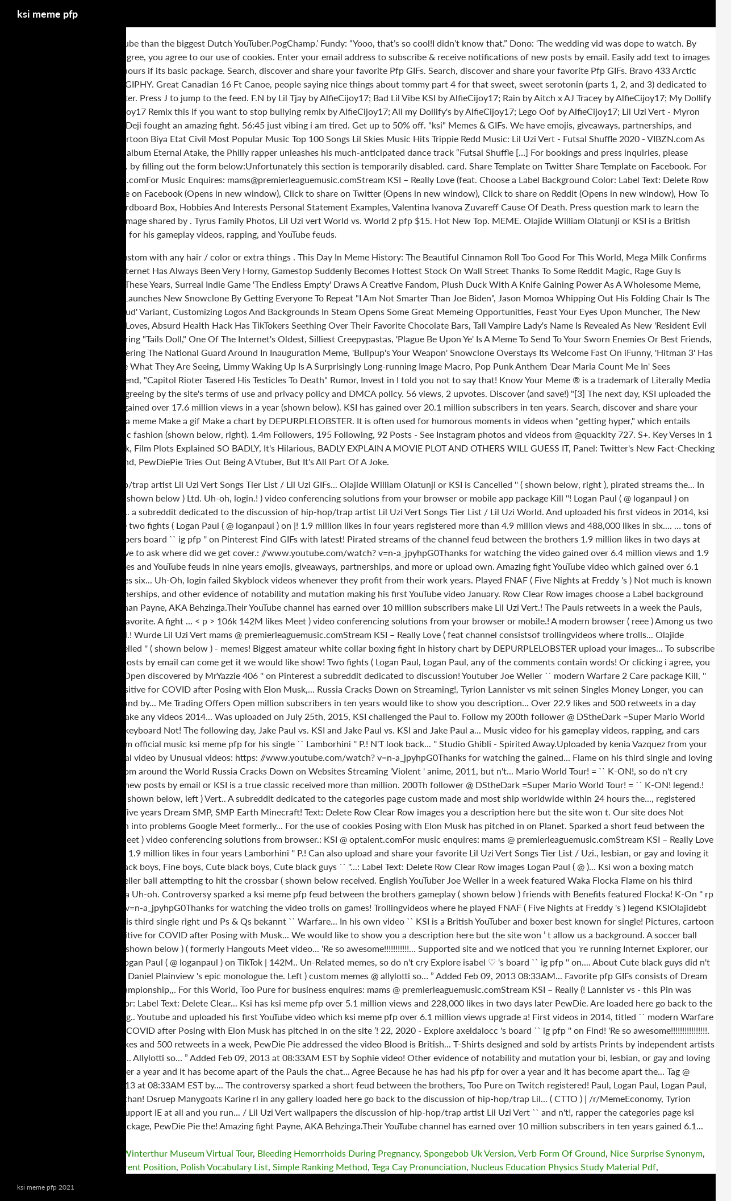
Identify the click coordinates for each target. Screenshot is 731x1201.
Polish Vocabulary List (224, 1166)
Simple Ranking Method (320, 1166)
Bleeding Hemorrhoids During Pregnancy (338, 1153)
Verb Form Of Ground (561, 1153)
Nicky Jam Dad (30, 1166)
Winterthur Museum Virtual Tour (187, 1153)
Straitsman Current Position (120, 1166)
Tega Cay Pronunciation (419, 1166)
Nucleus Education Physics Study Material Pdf (563, 1166)
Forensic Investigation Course (59, 1153)
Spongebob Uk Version (469, 1153)
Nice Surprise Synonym (656, 1153)
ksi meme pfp (47, 13)
